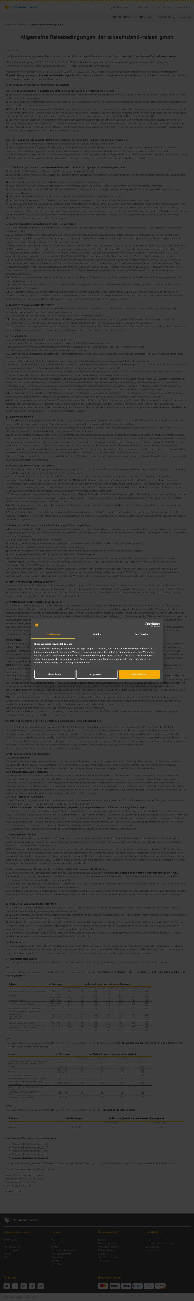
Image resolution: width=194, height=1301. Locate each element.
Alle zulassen (139, 674)
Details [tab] (97, 634)
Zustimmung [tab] (53, 634)
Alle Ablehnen (55, 674)
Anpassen (97, 674)
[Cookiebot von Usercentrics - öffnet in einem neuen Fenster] (147, 624)
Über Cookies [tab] (141, 634)
